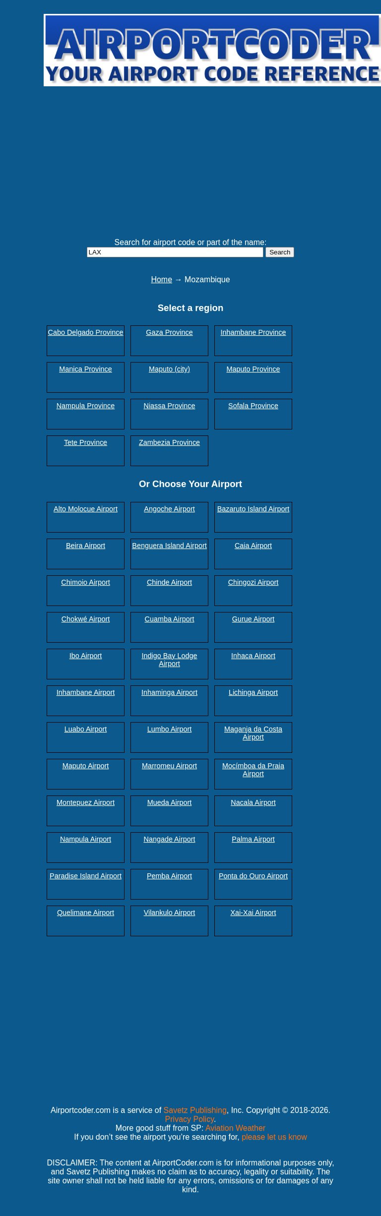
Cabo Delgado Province (86, 332)
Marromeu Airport (169, 766)
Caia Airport (253, 545)
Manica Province (85, 369)
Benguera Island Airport (169, 545)
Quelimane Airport (85, 912)
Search (279, 252)
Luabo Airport (85, 729)
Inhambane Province (253, 332)
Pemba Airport (169, 876)
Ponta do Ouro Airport (253, 876)
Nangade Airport (169, 839)
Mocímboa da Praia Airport (253, 770)
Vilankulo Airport (169, 912)
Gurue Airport (253, 619)
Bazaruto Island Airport (253, 509)
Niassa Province (169, 406)
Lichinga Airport (253, 692)
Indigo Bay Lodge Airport (169, 660)
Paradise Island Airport (86, 876)
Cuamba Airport (169, 619)
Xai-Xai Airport (253, 912)
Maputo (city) (169, 369)
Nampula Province (86, 406)
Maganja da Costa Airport (253, 733)
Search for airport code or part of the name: (191, 242)
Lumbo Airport (169, 729)
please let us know (274, 1137)
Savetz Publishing (195, 1110)
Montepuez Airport (86, 802)
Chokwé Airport (86, 619)
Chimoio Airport (85, 582)
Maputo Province (253, 369)
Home (161, 279)
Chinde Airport (169, 582)
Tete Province (85, 442)
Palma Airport (253, 839)
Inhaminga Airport (169, 692)
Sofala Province (253, 406)
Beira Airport (85, 545)
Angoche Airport (169, 509)
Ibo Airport (85, 656)
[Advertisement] (212, 157)
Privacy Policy (189, 1119)
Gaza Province (169, 332)
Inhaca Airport (253, 656)
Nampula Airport (85, 839)
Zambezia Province (169, 442)
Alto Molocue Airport (86, 509)
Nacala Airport (253, 802)
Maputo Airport (86, 766)
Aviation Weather (235, 1128)
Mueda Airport (169, 802)
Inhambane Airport (86, 692)
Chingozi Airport (253, 582)
